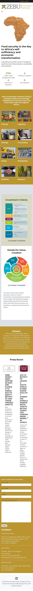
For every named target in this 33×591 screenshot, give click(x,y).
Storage (4, 148)
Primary (4, 130)
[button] (27, 421)
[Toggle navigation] (2, 12)
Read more (8, 456)
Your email (16, 491)
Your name (16, 485)
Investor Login (24, 1)
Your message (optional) (16, 513)
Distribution (23, 166)
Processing (22, 148)
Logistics (22, 130)
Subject (16, 497)
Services (5, 185)
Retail (3, 166)
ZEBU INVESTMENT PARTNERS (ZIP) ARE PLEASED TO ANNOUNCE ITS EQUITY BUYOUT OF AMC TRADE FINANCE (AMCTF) (9, 394)
